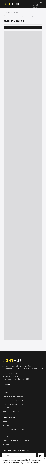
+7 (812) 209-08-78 (10, 374)
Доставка (6, 425)
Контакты (6, 444)
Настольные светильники (13, 404)
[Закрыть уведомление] (44, 459)
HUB (11, 4)
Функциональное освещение (14, 412)
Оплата (5, 421)
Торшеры (6, 408)
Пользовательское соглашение (15, 440)
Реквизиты (6, 437)
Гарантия (6, 433)
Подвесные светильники (12, 396)
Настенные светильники (12, 400)
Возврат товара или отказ (13, 429)
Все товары (7, 389)
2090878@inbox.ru (10, 376)
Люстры (5, 393)
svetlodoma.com (19, 379)
